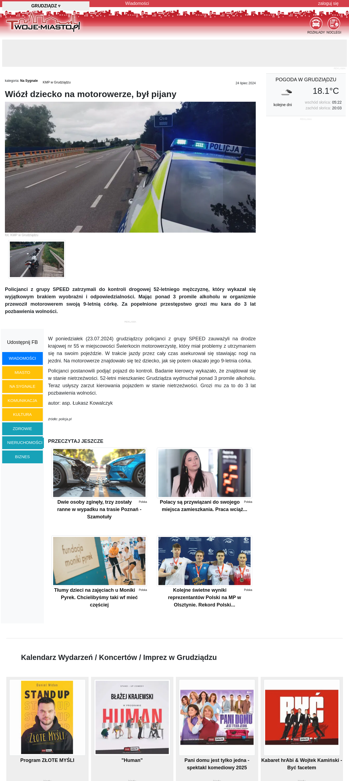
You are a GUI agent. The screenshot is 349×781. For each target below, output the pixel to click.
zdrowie (22, 428)
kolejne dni (282, 105)
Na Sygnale (29, 81)
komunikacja (22, 400)
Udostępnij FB (22, 342)
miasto (22, 372)
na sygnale (22, 386)
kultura (22, 414)
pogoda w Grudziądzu (305, 79)
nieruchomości (25, 442)
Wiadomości (137, 3)
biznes (22, 456)
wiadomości (22, 358)
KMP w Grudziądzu (57, 82)
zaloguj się (328, 3)
